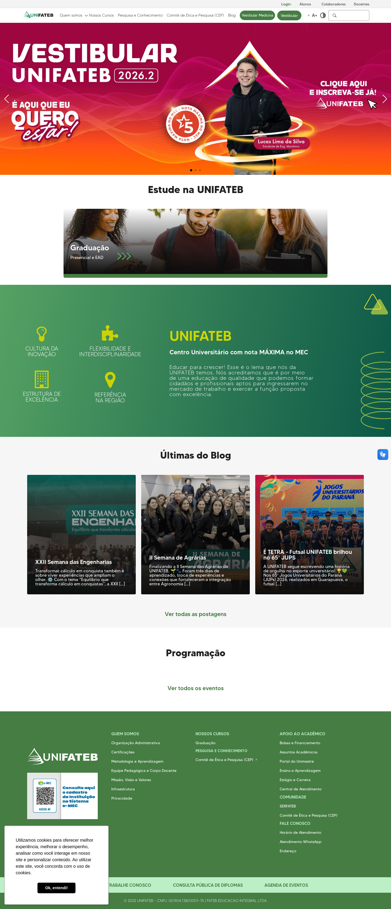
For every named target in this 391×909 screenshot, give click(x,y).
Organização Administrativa (135, 742)
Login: (286, 4)
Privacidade (121, 798)
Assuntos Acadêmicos (298, 752)
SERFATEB (288, 806)
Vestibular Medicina (257, 15)
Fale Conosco (295, 823)
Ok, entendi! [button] (56, 888)
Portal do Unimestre (297, 761)
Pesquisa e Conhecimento (140, 15)
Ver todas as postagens (195, 614)
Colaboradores (333, 4)
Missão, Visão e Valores (131, 779)
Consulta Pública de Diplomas (208, 885)
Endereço (288, 850)
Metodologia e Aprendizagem (137, 761)
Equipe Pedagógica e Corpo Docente (143, 770)
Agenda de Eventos (286, 885)
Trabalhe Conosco (129, 885)
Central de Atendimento (300, 789)
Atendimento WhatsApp (300, 841)
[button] (191, 170)
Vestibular (289, 15)
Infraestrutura (123, 789)
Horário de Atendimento (300, 832)
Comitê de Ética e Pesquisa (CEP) (195, 15)
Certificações (122, 752)
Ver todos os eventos (196, 688)
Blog (232, 15)
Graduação (205, 742)
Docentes (361, 4)
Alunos (305, 4)
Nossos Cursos (101, 15)
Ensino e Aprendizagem (300, 770)
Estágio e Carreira (295, 779)
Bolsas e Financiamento (300, 742)
